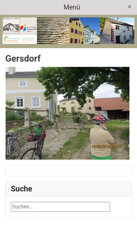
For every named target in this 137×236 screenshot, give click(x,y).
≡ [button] (129, 6)
